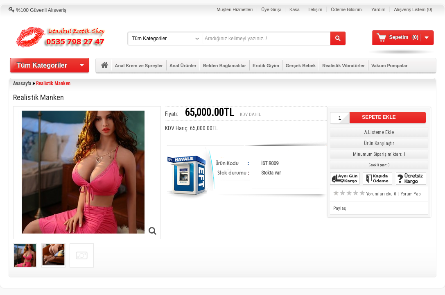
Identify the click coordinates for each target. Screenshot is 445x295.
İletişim (315, 9)
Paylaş (339, 208)
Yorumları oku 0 (381, 194)
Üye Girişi (271, 9)
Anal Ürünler (183, 65)
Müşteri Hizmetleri (235, 9)
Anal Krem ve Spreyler (139, 65)
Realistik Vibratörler (343, 65)
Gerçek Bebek (301, 65)
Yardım (378, 9)
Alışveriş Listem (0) (413, 9)
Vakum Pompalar (389, 65)
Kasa (294, 9)
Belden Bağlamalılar (224, 65)
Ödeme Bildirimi (347, 9)
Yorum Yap (410, 194)
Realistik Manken (53, 83)
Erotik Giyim (266, 65)
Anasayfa (22, 83)
